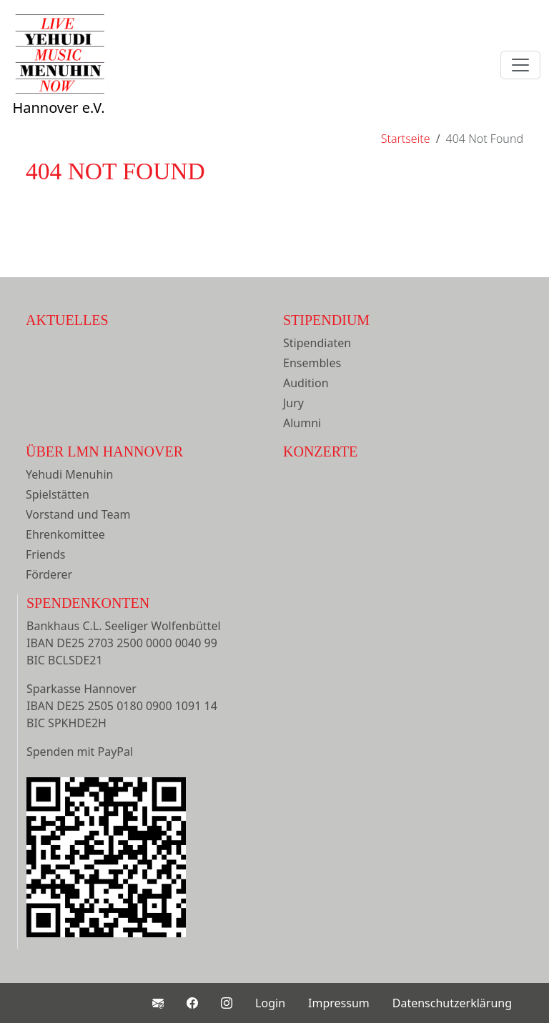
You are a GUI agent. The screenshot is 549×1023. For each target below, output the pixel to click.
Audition (306, 383)
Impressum (339, 1003)
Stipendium (326, 320)
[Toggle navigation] (520, 65)
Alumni (302, 423)
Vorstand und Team (78, 514)
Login (270, 1003)
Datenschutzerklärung (452, 1003)
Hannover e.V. (59, 80)
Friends (45, 554)
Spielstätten (57, 494)
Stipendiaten (317, 343)
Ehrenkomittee (65, 534)
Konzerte (320, 451)
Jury (293, 403)
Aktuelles (67, 320)
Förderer (49, 574)
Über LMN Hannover (104, 451)
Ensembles (312, 363)
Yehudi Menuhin (69, 474)
